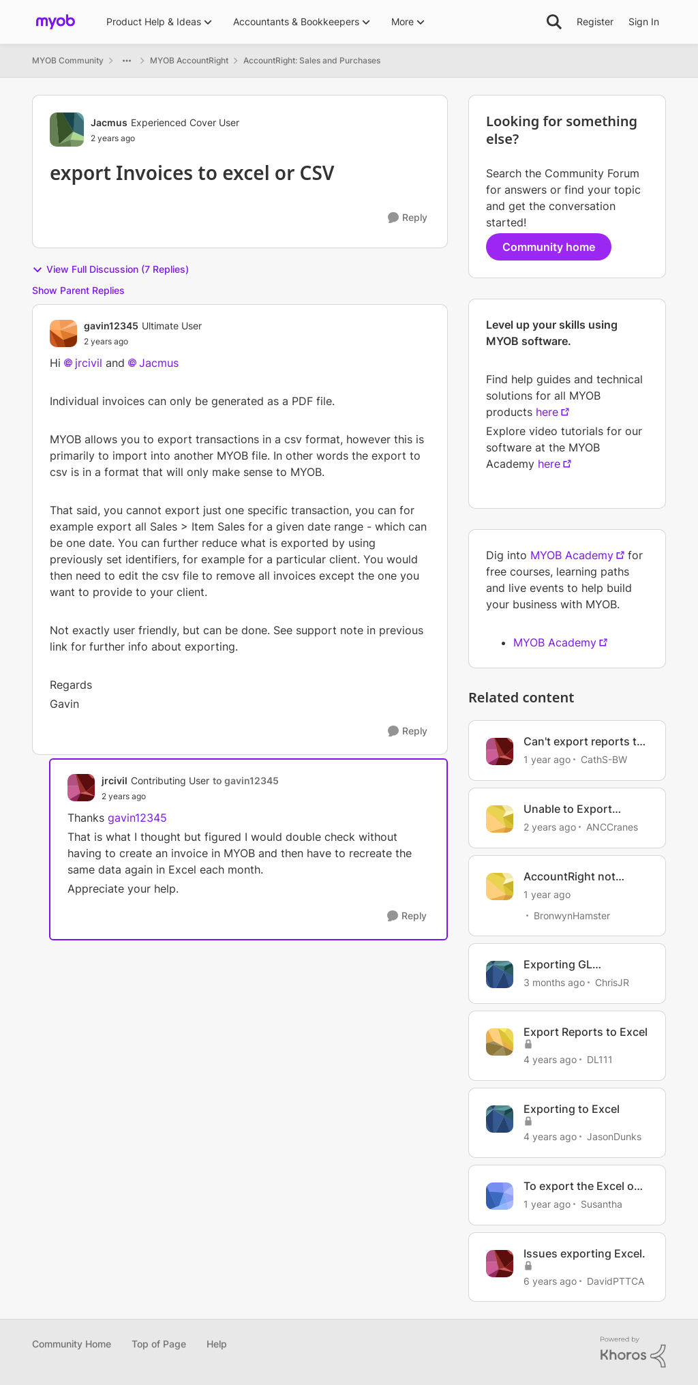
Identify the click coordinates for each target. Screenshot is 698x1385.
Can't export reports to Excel (583, 741)
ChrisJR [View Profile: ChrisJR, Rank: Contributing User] (612, 982)
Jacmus (159, 363)
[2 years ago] (550, 827)
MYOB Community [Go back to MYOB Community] (68, 60)
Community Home (71, 1344)
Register (595, 21)
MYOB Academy (571, 555)
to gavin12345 (246, 780)
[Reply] (407, 218)
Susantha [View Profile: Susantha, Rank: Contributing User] (601, 1204)
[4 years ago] (550, 1059)
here (547, 412)
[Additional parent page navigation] (127, 60)
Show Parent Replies (78, 290)
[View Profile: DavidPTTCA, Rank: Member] (499, 1263)
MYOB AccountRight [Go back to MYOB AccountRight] (189, 60)
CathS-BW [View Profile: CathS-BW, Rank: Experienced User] (604, 759)
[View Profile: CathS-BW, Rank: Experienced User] (499, 751)
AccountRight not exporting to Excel (571, 876)
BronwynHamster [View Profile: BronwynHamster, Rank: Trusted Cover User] (572, 915)
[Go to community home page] (55, 21)
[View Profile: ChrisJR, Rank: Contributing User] (499, 974)
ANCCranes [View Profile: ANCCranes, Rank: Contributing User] (612, 827)
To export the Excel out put (584, 1186)
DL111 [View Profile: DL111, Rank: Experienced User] (600, 1059)
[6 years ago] (550, 1280)
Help (217, 1344)
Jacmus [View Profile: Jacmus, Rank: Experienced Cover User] (109, 122)
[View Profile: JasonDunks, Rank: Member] (499, 1119)
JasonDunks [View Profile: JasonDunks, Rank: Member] (614, 1136)
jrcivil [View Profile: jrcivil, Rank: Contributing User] (114, 780)
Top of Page (159, 1344)
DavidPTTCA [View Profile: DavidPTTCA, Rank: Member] (615, 1280)
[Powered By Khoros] (633, 1352)
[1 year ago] (547, 759)
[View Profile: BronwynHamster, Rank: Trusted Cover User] (499, 886)
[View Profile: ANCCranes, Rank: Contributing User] (499, 819)
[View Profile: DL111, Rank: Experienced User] (499, 1042)
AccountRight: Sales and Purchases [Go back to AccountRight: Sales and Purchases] (311, 60)
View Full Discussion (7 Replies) (110, 269)
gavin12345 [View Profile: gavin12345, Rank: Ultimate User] (111, 325)
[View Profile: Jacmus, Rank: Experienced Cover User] (67, 130)
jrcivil (88, 363)
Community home (548, 247)
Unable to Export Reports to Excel (568, 809)
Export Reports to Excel (586, 1032)
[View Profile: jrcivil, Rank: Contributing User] (81, 787)
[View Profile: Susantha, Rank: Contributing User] (499, 1196)
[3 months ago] (554, 982)
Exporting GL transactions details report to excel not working (575, 964)
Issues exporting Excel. (585, 1253)
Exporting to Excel (572, 1109)
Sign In (643, 21)
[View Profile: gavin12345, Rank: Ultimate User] (63, 333)
